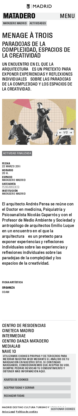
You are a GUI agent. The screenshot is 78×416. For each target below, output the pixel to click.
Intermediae (14, 336)
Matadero (19, 16)
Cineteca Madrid (18, 331)
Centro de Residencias (24, 326)
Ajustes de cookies (16, 379)
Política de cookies (27, 411)
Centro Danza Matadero (25, 341)
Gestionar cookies (63, 409)
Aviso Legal (8, 411)
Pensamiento (10, 187)
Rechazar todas (14, 395)
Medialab (11, 346)
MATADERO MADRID (15, 23)
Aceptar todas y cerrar (19, 387)
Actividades (38, 23)
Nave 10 (9, 352)
